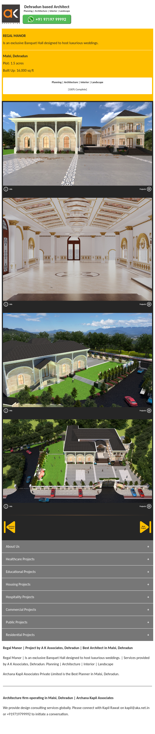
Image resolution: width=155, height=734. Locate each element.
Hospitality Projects (20, 597)
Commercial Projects (21, 609)
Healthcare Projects (20, 559)
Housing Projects (18, 584)
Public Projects (16, 622)
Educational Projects (20, 572)
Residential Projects (20, 635)
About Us (12, 546)
